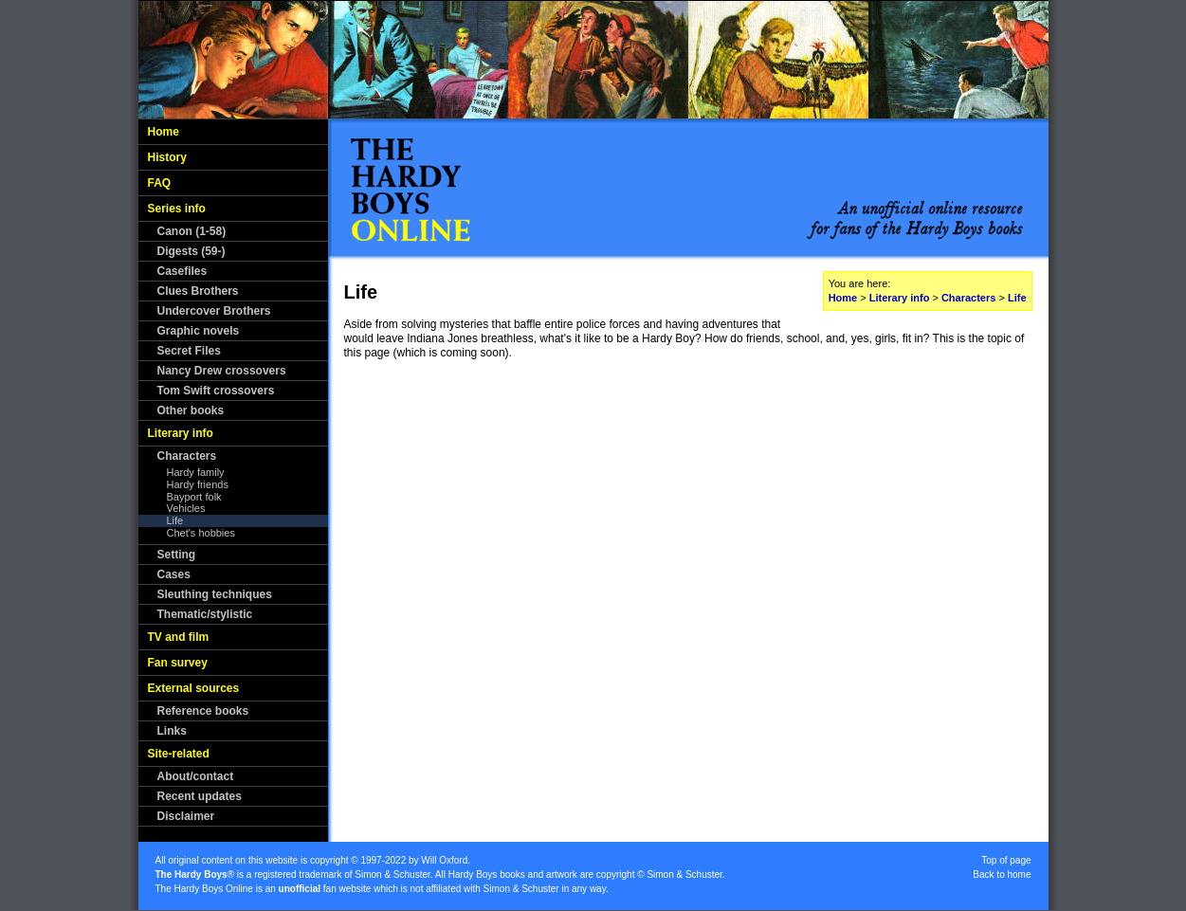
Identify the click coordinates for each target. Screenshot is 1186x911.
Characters (187, 456)
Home (163, 131)
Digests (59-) (191, 251)
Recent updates (199, 796)
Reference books (203, 711)
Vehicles (186, 508)
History (167, 157)
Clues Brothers (198, 291)
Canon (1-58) (192, 231)
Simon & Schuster (392, 874)
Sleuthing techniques (214, 594)
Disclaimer (186, 816)
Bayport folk (194, 496)
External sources (194, 688)
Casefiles (182, 271)
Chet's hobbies (201, 532)
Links (172, 731)
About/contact (195, 776)
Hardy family (196, 472)
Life (175, 520)
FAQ (160, 183)
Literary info (180, 433)
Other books (191, 410)
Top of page (1006, 860)
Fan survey (178, 662)
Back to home (1002, 874)
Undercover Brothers (214, 311)
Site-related (179, 753)
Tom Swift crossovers (216, 390)
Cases (174, 574)
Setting (176, 554)
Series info (177, 208)
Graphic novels (198, 330)
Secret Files (189, 350)
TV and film (179, 637)
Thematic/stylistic (205, 614)
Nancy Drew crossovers (221, 370)
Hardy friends (197, 484)
